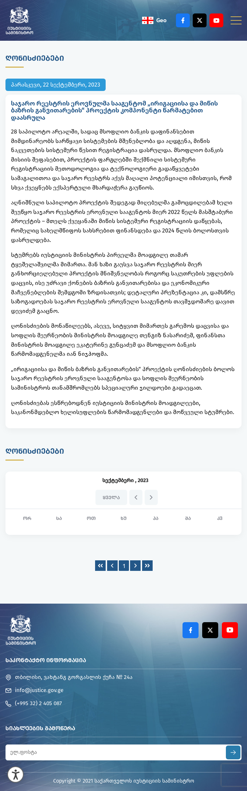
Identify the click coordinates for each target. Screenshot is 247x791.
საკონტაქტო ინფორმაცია (45, 660)
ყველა (111, 497)
